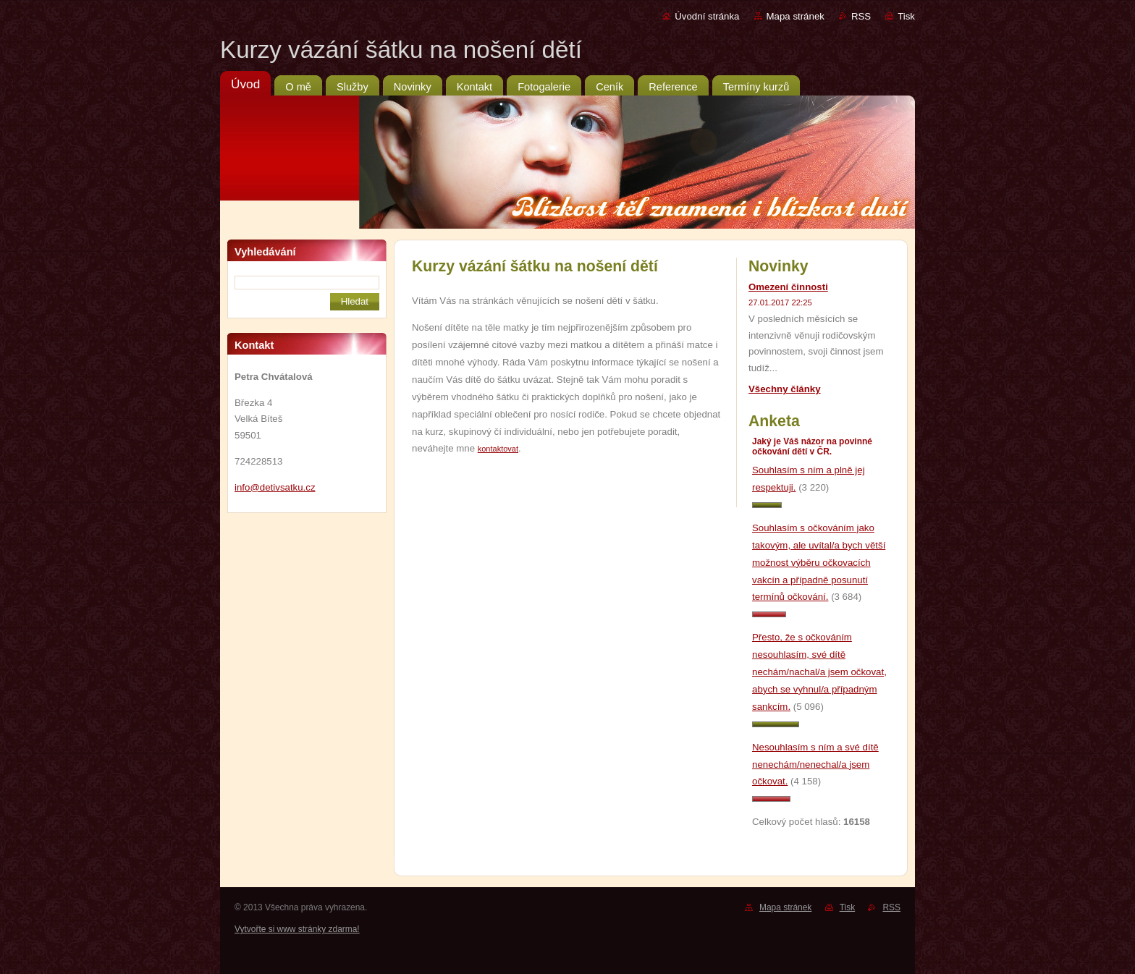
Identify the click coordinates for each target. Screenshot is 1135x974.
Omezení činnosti (788, 286)
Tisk (906, 16)
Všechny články (784, 389)
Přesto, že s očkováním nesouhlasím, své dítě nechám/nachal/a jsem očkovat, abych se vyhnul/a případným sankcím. (819, 672)
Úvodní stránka (707, 16)
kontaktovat (498, 448)
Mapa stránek (795, 16)
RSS (861, 16)
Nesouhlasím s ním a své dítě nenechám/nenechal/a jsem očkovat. (815, 764)
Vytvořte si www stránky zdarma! (297, 929)
